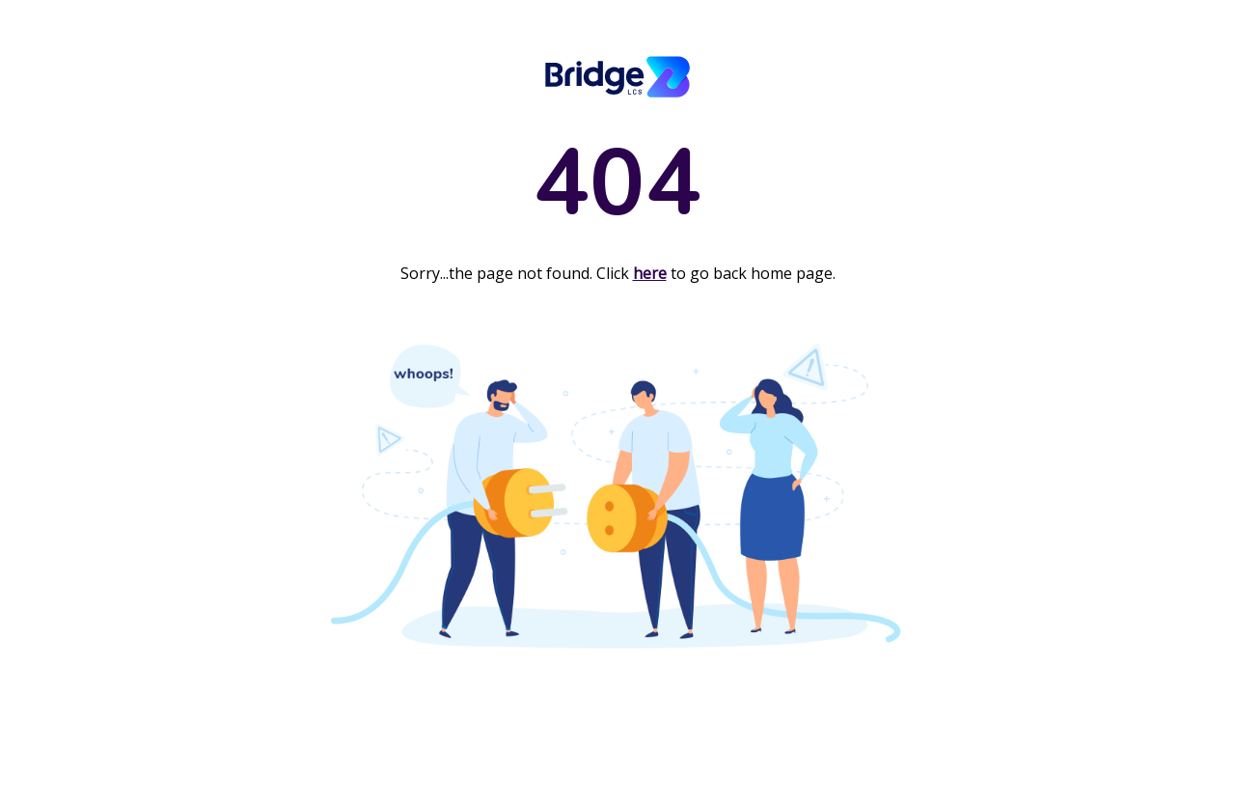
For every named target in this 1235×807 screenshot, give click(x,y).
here (650, 273)
